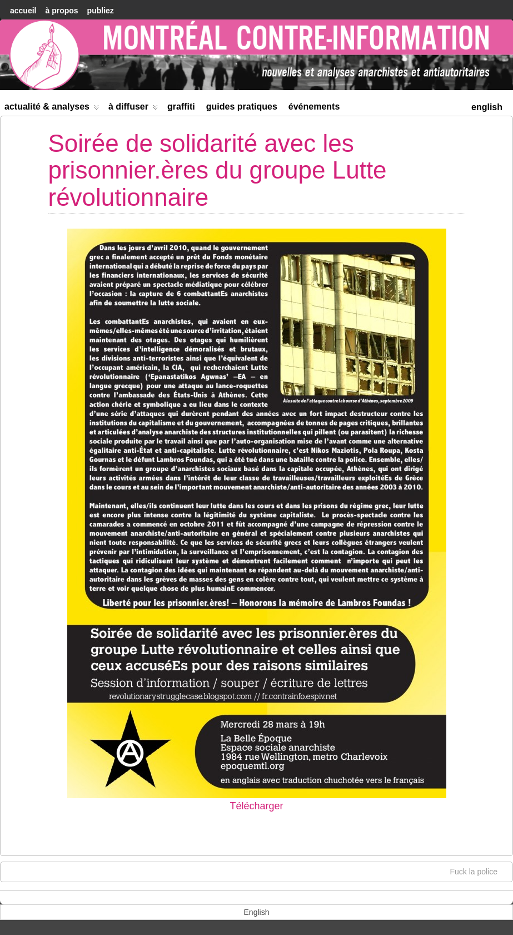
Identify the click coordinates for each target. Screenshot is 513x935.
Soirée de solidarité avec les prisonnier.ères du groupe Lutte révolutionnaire (217, 170)
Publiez (100, 10)
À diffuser (133, 109)
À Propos (61, 10)
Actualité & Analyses (51, 109)
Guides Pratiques (241, 106)
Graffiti (181, 106)
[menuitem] (487, 106)
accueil (23, 10)
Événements (314, 106)
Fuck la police (479, 871)
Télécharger (256, 806)
